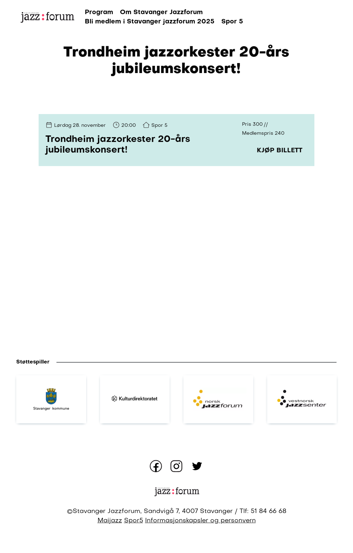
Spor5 (133, 521)
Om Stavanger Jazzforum (161, 12)
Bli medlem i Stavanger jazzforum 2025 (149, 22)
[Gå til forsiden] (47, 17)
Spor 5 (232, 22)
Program (99, 12)
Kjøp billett (279, 150)
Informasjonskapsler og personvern (200, 521)
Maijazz (110, 521)
